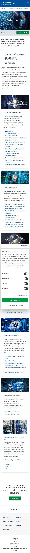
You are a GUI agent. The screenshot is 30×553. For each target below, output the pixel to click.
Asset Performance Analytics (13, 209)
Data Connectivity (10, 156)
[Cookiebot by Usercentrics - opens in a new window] (21, 246)
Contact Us (15, 498)
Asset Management (10, 188)
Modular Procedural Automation (14, 158)
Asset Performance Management (15, 206)
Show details (21, 295)
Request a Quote (23, 32)
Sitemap (15, 546)
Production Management (12, 112)
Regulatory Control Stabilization (14, 220)
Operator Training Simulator (13, 312)
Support (18, 525)
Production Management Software (15, 138)
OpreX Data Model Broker (13, 361)
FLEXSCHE (8, 467)
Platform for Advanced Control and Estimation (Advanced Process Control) (15, 144)
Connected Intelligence (11, 336)
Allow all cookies (15, 300)
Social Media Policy (15, 543)
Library (18, 521)
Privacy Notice (15, 540)
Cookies (15, 541)
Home (6, 8)
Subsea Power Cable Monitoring (14, 204)
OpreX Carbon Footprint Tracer (14, 372)
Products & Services (14, 8)
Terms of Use (15, 538)
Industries (6, 517)
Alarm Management (11, 135)
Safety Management (11, 140)
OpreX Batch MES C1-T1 (12, 133)
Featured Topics (7, 525)
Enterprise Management (12, 395)
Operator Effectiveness (12, 153)
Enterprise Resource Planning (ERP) (14, 438)
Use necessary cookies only (15, 305)
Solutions (19, 517)
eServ (7, 469)
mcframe (7, 464)
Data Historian (9, 131)
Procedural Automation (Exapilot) (15, 165)
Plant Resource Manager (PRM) (14, 226)
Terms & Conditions (15, 545)
